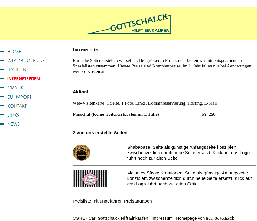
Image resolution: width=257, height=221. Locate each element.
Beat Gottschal (218, 218)
